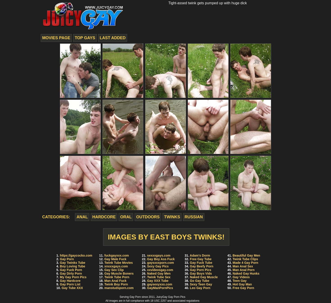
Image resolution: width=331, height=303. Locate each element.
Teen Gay (240, 280)
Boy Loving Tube (72, 266)
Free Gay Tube (201, 259)
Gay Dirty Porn (71, 273)
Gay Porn (67, 259)
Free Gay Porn (243, 288)
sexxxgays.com (159, 255)
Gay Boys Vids (201, 273)
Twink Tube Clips (245, 259)
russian (194, 217)
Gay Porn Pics (200, 270)
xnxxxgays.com (116, 266)
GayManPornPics (160, 288)
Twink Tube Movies (118, 262)
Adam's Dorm (200, 255)
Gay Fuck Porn (71, 270)
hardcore (104, 217)
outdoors (148, 217)
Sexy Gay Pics (158, 266)
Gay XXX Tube (158, 280)
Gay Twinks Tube (72, 262)
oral (126, 217)
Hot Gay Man (242, 284)
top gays (85, 38)
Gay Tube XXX (72, 288)
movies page (56, 38)
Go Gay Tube (199, 280)
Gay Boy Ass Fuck (161, 259)
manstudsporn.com (119, 288)
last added (113, 38)
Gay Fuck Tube (201, 262)
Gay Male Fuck (115, 259)
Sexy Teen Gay (201, 284)
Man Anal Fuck (115, 280)
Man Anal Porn (244, 270)
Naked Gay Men (159, 273)
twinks (172, 217)
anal (82, 217)
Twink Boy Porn (116, 284)
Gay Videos (241, 277)
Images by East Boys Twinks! (166, 237)
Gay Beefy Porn (201, 266)
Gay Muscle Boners (119, 273)
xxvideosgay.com (160, 270)
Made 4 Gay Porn (245, 262)
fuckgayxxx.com (116, 255)
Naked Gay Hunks (246, 273)
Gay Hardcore (70, 280)
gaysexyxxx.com (159, 284)
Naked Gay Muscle (204, 277)
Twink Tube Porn (116, 277)
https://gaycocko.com (76, 255)
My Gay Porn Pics (73, 277)
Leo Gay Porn (200, 288)
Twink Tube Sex (159, 277)
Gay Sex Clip (114, 270)
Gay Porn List (70, 284)
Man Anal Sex (243, 266)
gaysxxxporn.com (160, 262)
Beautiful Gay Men (246, 255)
